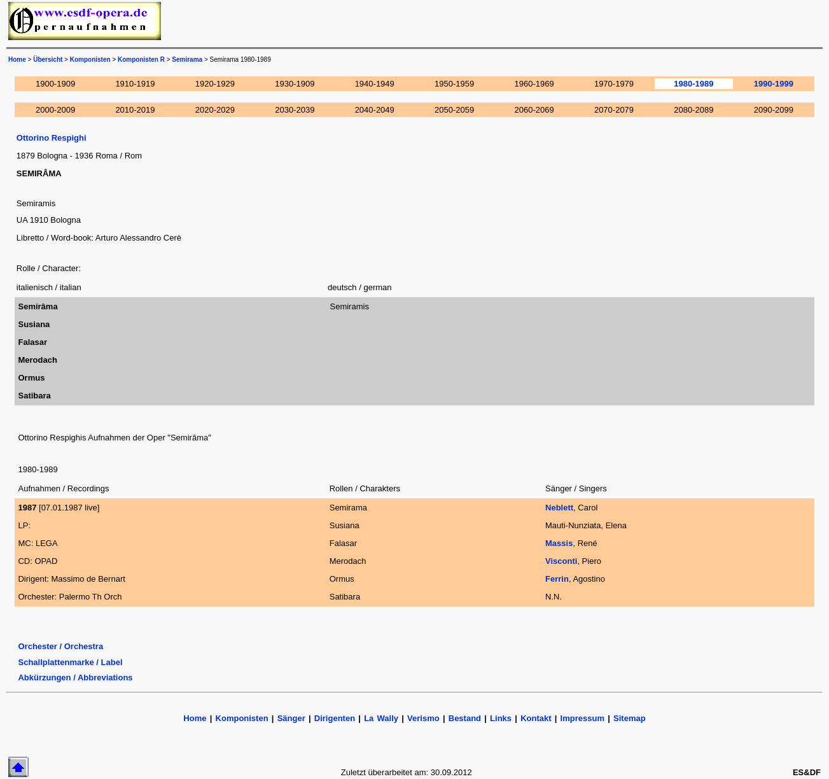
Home (17, 59)
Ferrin (557, 579)
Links (501, 718)
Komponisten (90, 59)
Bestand (465, 718)
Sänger (291, 718)
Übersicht (47, 59)
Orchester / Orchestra (60, 646)
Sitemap (629, 718)
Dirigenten (334, 718)
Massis (559, 543)
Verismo (423, 718)
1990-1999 (773, 83)
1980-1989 (693, 83)
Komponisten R (141, 59)
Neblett (559, 507)
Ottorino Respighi (52, 138)
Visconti (561, 561)
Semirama (187, 59)
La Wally (381, 718)
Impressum (582, 718)
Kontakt (537, 718)
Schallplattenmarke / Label (70, 662)
